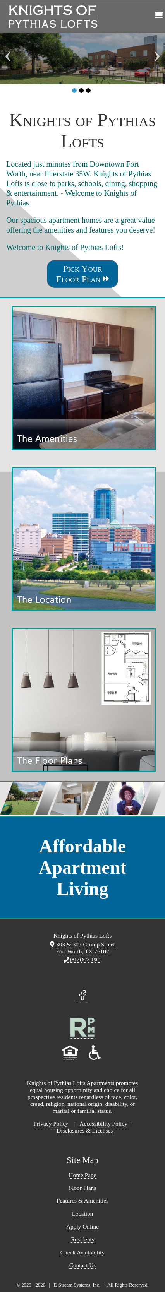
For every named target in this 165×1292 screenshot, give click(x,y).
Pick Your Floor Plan (82, 274)
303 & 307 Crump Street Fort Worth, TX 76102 (82, 948)
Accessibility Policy (103, 1123)
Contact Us (82, 1265)
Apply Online (82, 1226)
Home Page (82, 1175)
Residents (82, 1239)
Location (82, 1213)
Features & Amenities (82, 1200)
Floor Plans (82, 1187)
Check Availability (82, 1252)
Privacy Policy (50, 1123)
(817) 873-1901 (82, 959)
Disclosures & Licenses (85, 1130)
